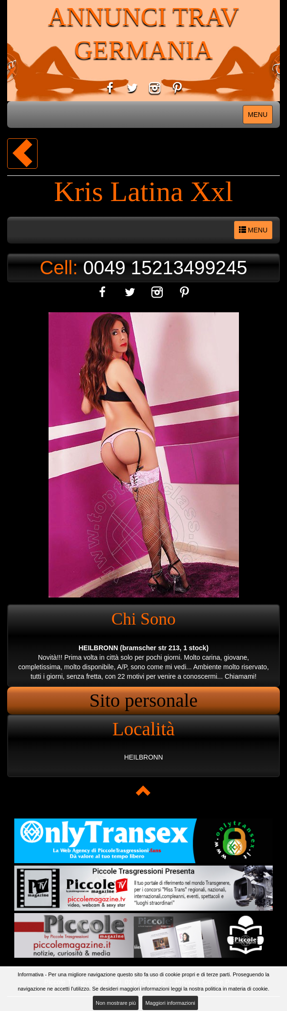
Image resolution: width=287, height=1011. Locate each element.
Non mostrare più (116, 1003)
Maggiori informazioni (170, 1003)
